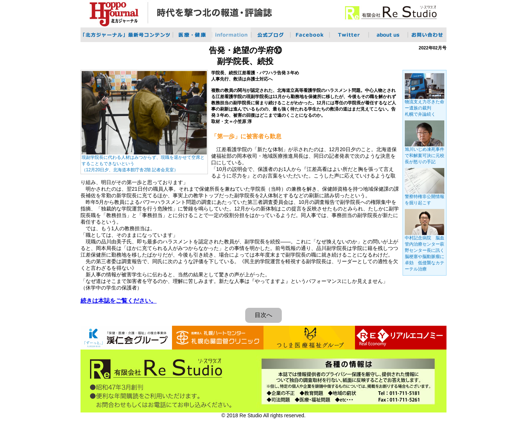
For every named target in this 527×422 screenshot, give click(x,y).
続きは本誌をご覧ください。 (119, 301)
